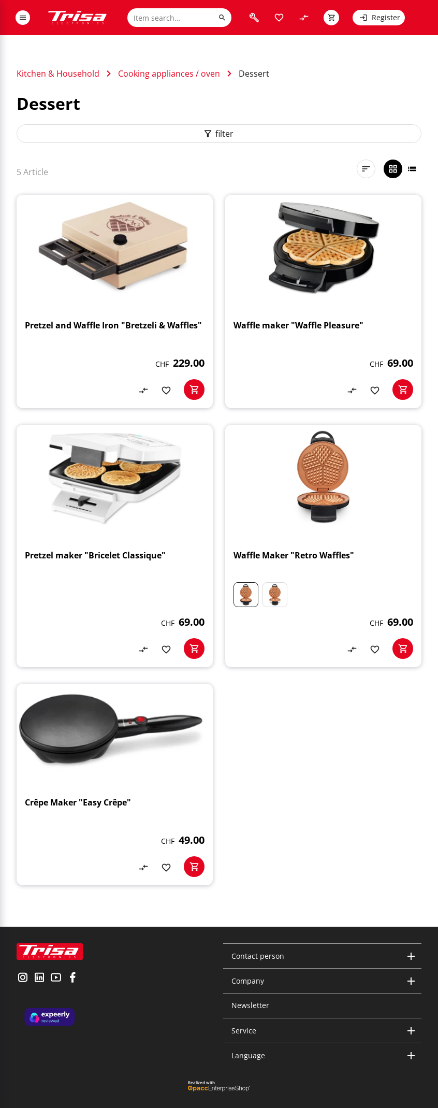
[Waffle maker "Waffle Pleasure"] (323, 301)
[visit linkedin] (39, 978)
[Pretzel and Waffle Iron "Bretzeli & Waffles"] (115, 301)
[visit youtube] (56, 978)
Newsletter (250, 1005)
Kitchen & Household (58, 73)
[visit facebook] (72, 978)
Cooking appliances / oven (169, 73)
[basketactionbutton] (194, 389)
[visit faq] (254, 17)
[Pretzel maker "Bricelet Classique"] (115, 546)
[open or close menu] (23, 17)
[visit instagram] (23, 978)
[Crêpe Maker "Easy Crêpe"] (115, 784)
